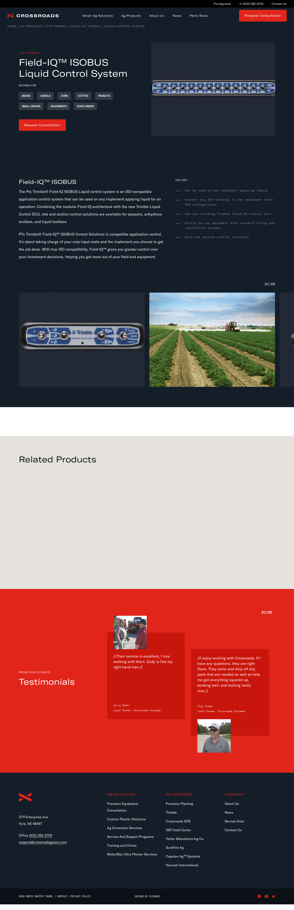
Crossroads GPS (178, 827)
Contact (62, 902)
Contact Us (233, 836)
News (229, 818)
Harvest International (182, 871)
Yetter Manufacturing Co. (185, 844)
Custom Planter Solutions (126, 825)
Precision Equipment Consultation (122, 812)
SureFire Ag (175, 853)
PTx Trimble (56, 30)
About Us (232, 809)
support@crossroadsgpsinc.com (43, 848)
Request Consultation (263, 18)
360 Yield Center (178, 836)
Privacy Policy (80, 902)
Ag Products (31, 30)
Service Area (234, 827)
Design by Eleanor (147, 902)
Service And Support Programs (130, 842)
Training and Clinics (122, 851)
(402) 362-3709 (40, 842)
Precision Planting (179, 809)
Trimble (171, 818)
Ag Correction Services (124, 834)
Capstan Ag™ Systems (183, 862)
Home (12, 30)
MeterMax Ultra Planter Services (132, 860)
